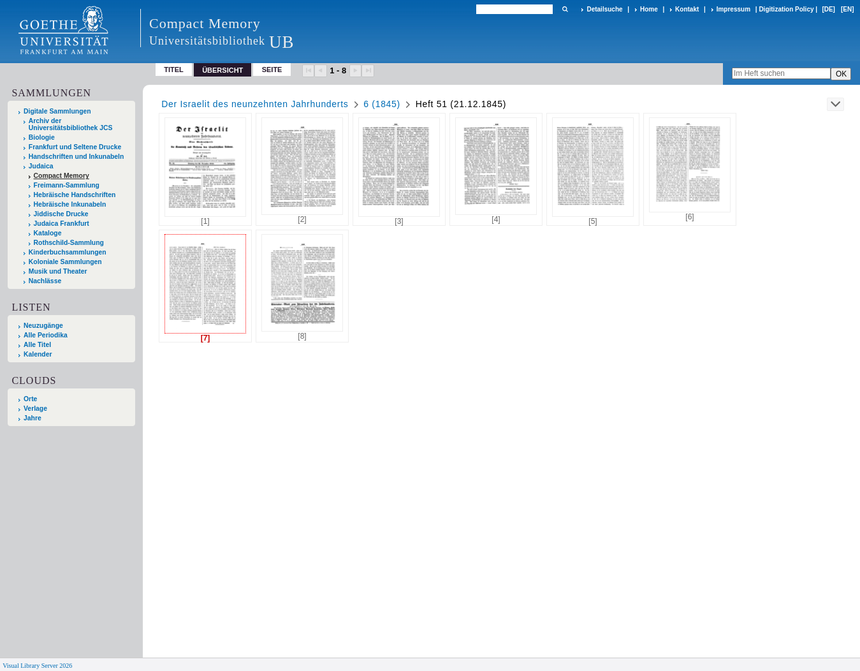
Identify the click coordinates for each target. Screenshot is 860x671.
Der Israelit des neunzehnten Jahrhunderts (254, 104)
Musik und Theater (58, 271)
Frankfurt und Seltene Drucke (75, 147)
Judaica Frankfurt (61, 223)
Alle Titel (37, 344)
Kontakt (687, 9)
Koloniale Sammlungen (65, 261)
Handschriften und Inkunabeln (76, 156)
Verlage (35, 408)
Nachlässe (45, 280)
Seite (272, 69)
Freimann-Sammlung (66, 185)
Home (649, 9)
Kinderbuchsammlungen (67, 252)
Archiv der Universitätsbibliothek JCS (71, 124)
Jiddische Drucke (61, 214)
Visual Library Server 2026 (37, 665)
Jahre (32, 418)
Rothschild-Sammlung (69, 242)
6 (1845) (381, 104)
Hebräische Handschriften (75, 194)
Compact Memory (61, 175)
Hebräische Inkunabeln (70, 204)
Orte (30, 398)
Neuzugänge (43, 325)
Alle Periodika (46, 335)
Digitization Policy (786, 9)
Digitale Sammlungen (57, 111)
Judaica (41, 166)
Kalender (38, 354)
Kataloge (48, 233)
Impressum (733, 9)
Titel (174, 69)
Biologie (42, 137)
